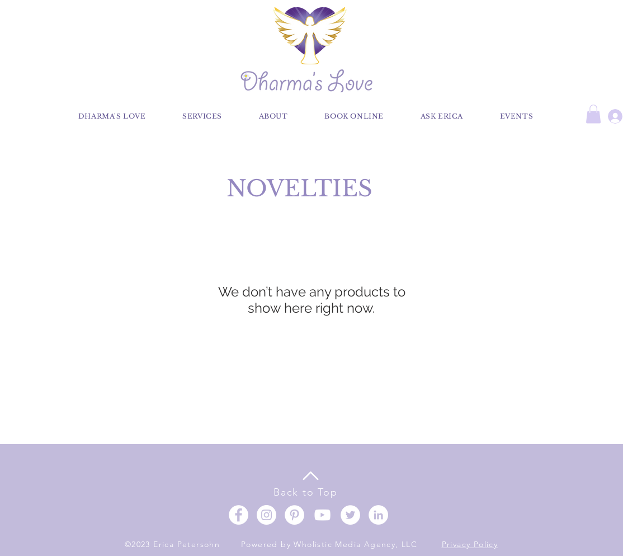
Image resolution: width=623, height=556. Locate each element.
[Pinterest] (294, 515)
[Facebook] (238, 515)
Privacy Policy (470, 544)
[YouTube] (322, 515)
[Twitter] (350, 515)
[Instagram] (266, 515)
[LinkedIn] (378, 515)
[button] (593, 114)
